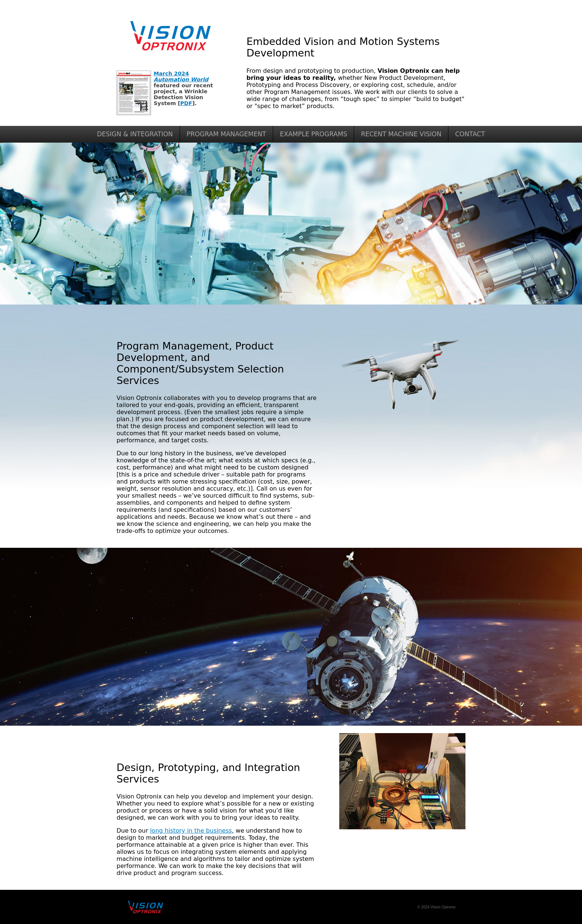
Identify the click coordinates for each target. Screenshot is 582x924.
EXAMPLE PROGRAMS (313, 134)
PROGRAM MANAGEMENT (226, 134)
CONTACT (470, 134)
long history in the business (191, 830)
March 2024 (181, 76)
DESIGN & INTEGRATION (135, 134)
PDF (186, 103)
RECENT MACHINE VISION (401, 134)
